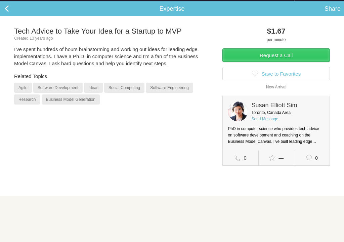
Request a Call (276, 62)
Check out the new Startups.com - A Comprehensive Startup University (222, 4)
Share (333, 15)
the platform (35, 4)
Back (13, 15)
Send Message (264, 125)
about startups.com (318, 4)
